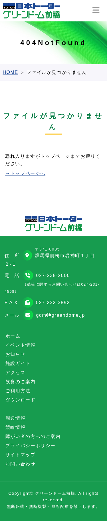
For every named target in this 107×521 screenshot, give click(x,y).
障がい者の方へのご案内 (33, 436)
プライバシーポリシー (30, 445)
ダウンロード (20, 399)
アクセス (15, 372)
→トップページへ (25, 173)
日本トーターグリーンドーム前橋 (31, 11)
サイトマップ (20, 454)
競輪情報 (15, 427)
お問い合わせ (20, 463)
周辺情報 (15, 418)
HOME (10, 72)
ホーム (13, 336)
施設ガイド (18, 363)
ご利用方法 (18, 390)
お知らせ (15, 354)
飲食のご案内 (20, 381)
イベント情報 (20, 345)
